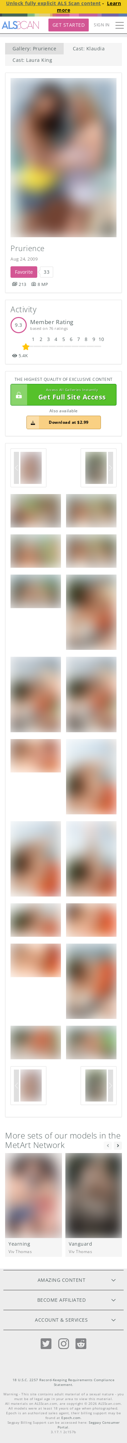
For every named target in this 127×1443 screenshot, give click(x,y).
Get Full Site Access (62, 394)
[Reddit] (81, 1343)
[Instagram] (63, 1343)
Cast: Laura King (32, 60)
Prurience (27, 248)
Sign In (102, 25)
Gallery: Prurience (34, 48)
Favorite (24, 272)
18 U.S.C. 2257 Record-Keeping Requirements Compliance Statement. (64, 1382)
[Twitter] (46, 1343)
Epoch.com (71, 1418)
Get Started (68, 25)
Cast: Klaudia (89, 48)
